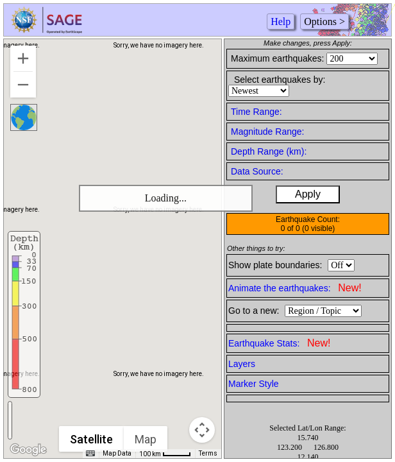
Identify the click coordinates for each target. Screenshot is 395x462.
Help (280, 21)
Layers (241, 364)
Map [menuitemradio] (145, 439)
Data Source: (257, 171)
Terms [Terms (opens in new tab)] (208, 453)
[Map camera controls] (202, 430)
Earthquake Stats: (279, 343)
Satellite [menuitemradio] (91, 439)
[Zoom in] (23, 58)
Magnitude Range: (267, 131)
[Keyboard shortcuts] (90, 453)
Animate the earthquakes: (295, 287)
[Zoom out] (23, 85)
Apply (308, 194)
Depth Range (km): (269, 151)
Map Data (117, 453)
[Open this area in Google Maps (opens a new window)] (28, 449)
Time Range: (256, 112)
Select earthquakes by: (279, 79)
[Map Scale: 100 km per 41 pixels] (165, 453)
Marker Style (253, 384)
